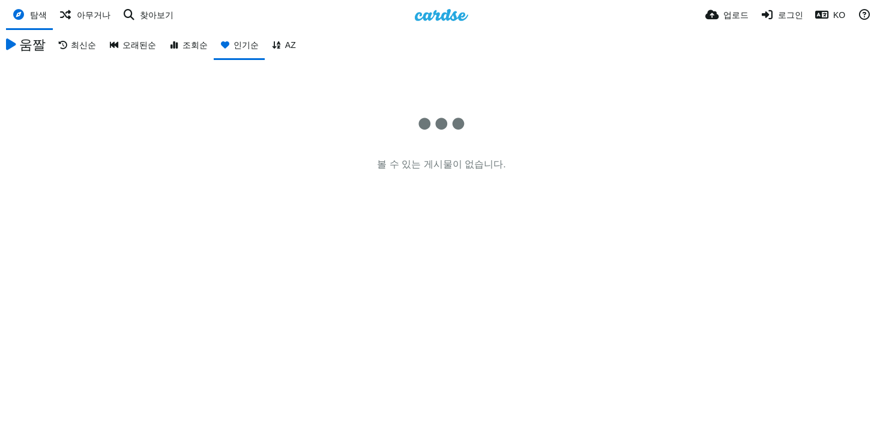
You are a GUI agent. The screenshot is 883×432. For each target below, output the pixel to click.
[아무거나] (84, 15)
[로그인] (782, 15)
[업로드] (727, 15)
